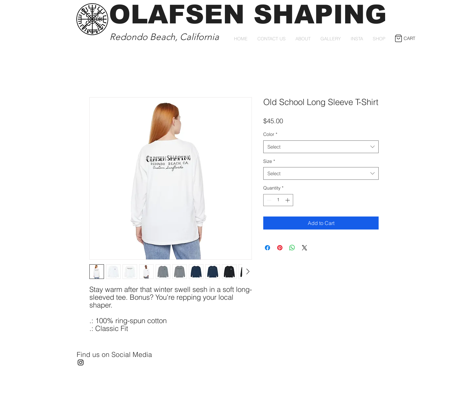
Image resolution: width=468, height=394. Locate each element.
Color (270, 134)
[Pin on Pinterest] (280, 248)
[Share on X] (304, 248)
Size (269, 161)
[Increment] (288, 200)
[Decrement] (268, 200)
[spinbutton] (278, 200)
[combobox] (321, 146)
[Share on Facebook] (267, 248)
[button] (403, 38)
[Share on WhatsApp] (292, 248)
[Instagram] (80, 362)
